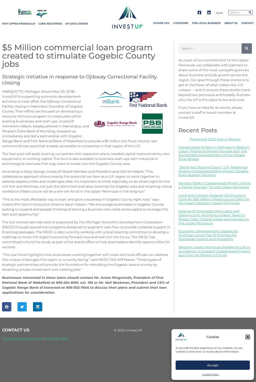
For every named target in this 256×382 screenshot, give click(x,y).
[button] (248, 337)
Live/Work (180, 23)
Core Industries (50, 23)
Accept (212, 365)
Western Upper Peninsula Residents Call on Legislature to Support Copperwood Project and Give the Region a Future (214, 251)
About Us (231, 23)
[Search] (247, 48)
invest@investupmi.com (22, 339)
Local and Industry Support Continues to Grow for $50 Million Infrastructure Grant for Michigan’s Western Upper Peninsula (213, 199)
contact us (15, 330)
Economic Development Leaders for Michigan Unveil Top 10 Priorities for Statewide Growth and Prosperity (208, 235)
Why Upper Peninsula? (18, 23)
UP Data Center (76, 23)
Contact (247, 23)
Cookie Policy (210, 374)
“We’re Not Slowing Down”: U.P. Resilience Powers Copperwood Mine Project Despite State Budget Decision (213, 171)
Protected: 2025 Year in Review (215, 139)
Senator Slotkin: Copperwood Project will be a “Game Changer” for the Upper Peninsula (214, 185)
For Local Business (206, 23)
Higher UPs (161, 23)
